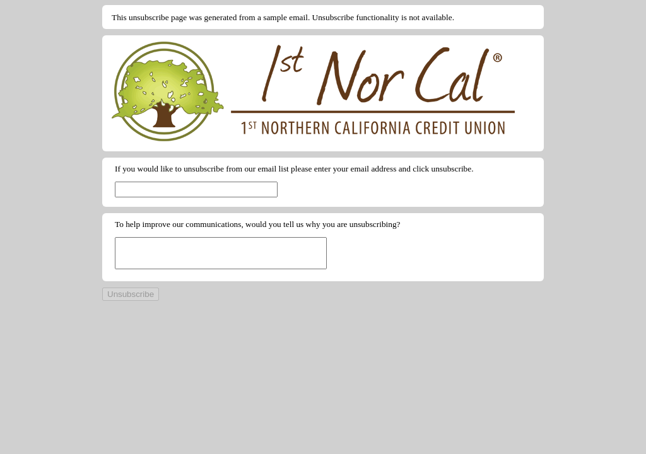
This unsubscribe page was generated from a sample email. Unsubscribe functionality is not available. (283, 17)
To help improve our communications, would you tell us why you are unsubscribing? (258, 224)
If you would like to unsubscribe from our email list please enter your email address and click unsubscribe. (294, 168)
